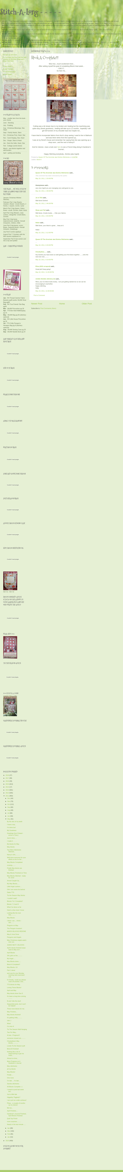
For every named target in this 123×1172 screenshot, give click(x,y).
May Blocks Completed (14, 862)
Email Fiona (7, 66)
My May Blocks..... (13, 883)
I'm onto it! (10, 1026)
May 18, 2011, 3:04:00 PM (44, 216)
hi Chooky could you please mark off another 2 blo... (16, 980)
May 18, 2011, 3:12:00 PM (44, 232)
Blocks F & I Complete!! (15, 901)
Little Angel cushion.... (14, 886)
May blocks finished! (14, 1014)
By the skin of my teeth (14, 821)
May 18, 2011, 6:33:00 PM (44, 245)
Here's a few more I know (15, 910)
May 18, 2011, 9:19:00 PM (44, 259)
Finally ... (10, 1075)
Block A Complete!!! (13, 964)
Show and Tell (41, 210)
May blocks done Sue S (15, 993)
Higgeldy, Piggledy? (13, 1097)
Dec (8, 798)
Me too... (10, 1108)
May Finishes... (12, 1012)
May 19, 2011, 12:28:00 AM (45, 291)
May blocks (11, 847)
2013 (7, 790)
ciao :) (9, 1020)
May (9, 819)
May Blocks (11, 918)
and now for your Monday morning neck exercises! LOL (16, 975)
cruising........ (11, 865)
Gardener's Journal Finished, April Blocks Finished (16, 1114)
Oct (8, 804)
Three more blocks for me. (16, 1009)
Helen (38, 222)
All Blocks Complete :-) (14, 1086)
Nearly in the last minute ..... (16, 1124)
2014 (7, 787)
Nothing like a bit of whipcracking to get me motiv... (15, 1053)
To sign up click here (10, 55)
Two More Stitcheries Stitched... (14, 850)
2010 (7, 1140)
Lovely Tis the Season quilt (16, 1046)
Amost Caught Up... (13, 880)
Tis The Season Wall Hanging (17, 1029)
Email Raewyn (8, 69)
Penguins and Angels (14, 937)
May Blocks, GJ (12, 967)
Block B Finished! (13, 1049)
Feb (8, 1134)
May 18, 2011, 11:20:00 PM (45, 272)
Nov (8, 801)
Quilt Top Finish (12, 1118)
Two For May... (12, 1032)
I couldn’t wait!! (12, 898)
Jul (8, 813)
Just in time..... (12, 838)
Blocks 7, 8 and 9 (13, 904)
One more (10, 1078)
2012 (7, 793)
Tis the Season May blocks (16, 895)
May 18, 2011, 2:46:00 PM (44, 203)
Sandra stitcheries (13, 1083)
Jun (8, 816)
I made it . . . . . (12, 841)
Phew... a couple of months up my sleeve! (16, 1104)
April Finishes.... (12, 1111)
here (59, 147)
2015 (7, 784)
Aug (8, 810)
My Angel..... (11, 958)
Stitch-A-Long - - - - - (30, 12)
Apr (8, 1128)
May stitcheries (12, 1066)
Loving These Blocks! (14, 987)
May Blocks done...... (14, 961)
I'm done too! (11, 827)
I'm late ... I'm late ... (13, 1081)
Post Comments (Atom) (48, 308)
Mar (8, 1131)
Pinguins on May (12, 925)
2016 (7, 781)
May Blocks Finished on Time (17, 873)
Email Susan (7, 74)
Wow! (9, 1023)
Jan (8, 1137)
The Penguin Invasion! (14, 928)
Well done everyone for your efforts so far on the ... (16, 858)
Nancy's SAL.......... (13, 854)
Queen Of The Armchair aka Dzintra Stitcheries (52, 173)
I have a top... (11, 824)
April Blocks (11, 952)
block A (39, 159)
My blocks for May (13, 844)
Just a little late (12, 1094)
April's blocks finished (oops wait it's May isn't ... (16, 948)
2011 (7, 796)
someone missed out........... (16, 1038)
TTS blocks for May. (13, 984)
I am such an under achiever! (16, 1100)
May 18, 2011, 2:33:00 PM (44, 178)
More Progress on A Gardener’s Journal (14, 1062)
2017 (7, 778)
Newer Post (36, 303)
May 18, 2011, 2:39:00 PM (44, 191)
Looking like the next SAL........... (14, 914)
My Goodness (11, 830)
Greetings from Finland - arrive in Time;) (15, 834)
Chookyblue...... (41, 252)
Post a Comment (39, 295)
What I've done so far (14, 907)
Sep (8, 807)
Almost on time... (12, 1058)
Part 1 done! (11, 970)
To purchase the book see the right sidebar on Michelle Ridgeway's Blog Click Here (14, 59)
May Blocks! (11, 1072)
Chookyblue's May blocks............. (13, 1042)
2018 (7, 775)
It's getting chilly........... (14, 1017)
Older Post (87, 303)
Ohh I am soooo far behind (16, 889)
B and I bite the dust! (14, 1001)
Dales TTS (10, 892)
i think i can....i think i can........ (14, 921)
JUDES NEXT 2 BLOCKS (15, 945)
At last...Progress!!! (13, 1035)
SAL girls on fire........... (14, 955)
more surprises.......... (14, 1121)
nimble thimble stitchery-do (45, 279)
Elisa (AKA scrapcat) (43, 266)
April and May (11, 990)
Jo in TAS (39, 197)
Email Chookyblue (9, 71)
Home (62, 303)
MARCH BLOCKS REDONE (16, 931)
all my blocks (11, 1069)
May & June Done (13, 934)
